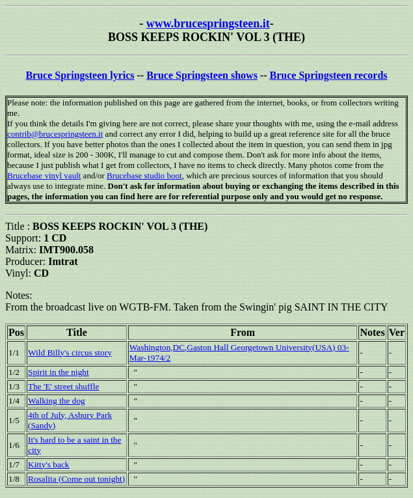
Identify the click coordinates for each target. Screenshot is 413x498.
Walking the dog (56, 401)
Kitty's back (48, 464)
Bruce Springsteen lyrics (79, 75)
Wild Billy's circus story (70, 352)
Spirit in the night (58, 372)
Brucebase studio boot (144, 175)
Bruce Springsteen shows (202, 75)
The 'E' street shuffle (63, 386)
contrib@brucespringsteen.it (55, 134)
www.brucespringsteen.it (208, 23)
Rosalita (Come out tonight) (76, 479)
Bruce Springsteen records (329, 75)
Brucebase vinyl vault (44, 175)
